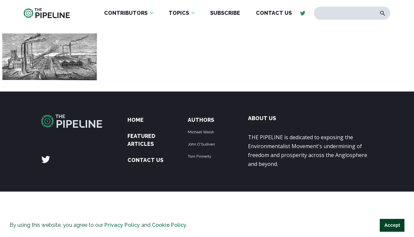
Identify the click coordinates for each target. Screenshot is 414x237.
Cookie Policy (169, 225)
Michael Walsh (201, 132)
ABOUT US (262, 118)
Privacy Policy (122, 225)
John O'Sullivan (201, 144)
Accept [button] (392, 225)
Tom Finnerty (199, 156)
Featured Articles (141, 140)
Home (135, 120)
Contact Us (145, 160)
